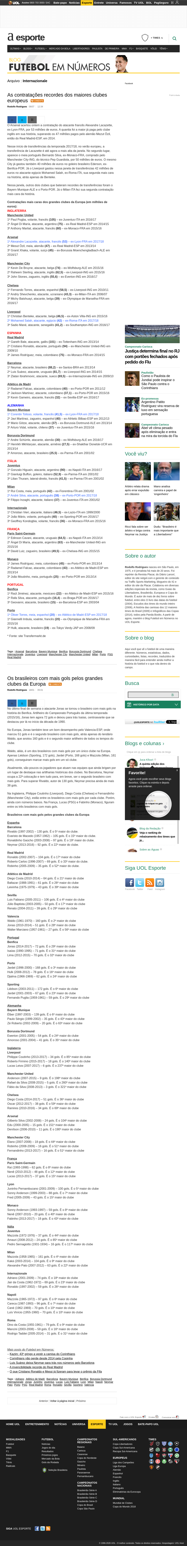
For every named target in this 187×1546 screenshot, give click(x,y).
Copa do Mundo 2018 (124, 1506)
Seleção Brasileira (57, 1470)
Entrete (99, 2)
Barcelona (31, 651)
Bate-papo (60, 2)
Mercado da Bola (59, 48)
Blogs (27, 48)
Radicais (10, 1466)
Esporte (87, 2)
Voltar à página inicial (62, 1400)
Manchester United (80, 654)
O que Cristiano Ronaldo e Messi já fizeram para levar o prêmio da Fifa (56, 1371)
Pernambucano (85, 1476)
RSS (48, 1528)
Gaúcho (81, 1461)
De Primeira (112, 48)
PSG (110, 654)
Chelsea (97, 651)
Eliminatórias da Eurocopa (127, 1491)
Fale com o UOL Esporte (131, 1417)
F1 (131, 48)
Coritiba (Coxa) (170, 1450)
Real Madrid (14, 657)
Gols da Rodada (50, 1462)
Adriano (19, 1379)
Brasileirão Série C (87, 1497)
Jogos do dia (48, 1447)
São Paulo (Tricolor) (177, 1461)
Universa (111, 2)
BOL (149, 2)
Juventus (30, 654)
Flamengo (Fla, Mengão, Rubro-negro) (158, 1455)
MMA (124, 48)
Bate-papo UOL (148, 1424)
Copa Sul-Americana (124, 1447)
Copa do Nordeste (87, 1458)
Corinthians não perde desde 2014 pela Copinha (41, 1358)
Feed (149, 884)
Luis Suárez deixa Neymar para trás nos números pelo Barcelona (52, 1362)
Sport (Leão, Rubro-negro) (151, 1467)
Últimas (15, 48)
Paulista (97, 48)
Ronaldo (57, 1384)
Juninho (37, 1381)
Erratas (152, 1417)
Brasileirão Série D (87, 1501)
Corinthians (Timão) (164, 1450)
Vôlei (153, 48)
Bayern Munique (48, 651)
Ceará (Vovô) (151, 1450)
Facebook (129, 84)
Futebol (40, 48)
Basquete (142, 48)
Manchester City (58, 654)
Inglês (116, 1480)
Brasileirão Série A (87, 1490)
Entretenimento (37, 1424)
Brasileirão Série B (87, 1494)
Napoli (99, 1381)
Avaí (164, 1444)
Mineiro (81, 1465)
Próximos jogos (50, 1455)
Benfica (63, 651)
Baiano (81, 1447)
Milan (95, 654)
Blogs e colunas (143, 743)
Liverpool (42, 654)
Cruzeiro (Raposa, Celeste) (177, 1450)
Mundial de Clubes (123, 1503)
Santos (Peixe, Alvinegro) (170, 1461)
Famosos (126, 2)
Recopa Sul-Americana (125, 1451)
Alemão (117, 1469)
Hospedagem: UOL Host (173, 1543)
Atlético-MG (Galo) (158, 1444)
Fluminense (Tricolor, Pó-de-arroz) (164, 1455)
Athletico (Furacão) (151, 1444)
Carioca (81, 1450)
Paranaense (83, 1472)
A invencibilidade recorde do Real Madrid (36, 1367)
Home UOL (13, 1424)
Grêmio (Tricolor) (151, 1461)
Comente (38, 101)
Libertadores (81, 48)
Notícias (74, 2)
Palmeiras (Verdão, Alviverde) (164, 1461)
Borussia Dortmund (80, 651)
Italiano (117, 1484)
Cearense (82, 1454)
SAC (48, 2)
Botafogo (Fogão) (177, 1444)
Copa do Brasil (85, 1505)
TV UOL (139, 2)
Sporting (78, 1384)
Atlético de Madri (35, 1379)
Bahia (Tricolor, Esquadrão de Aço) (170, 1444)
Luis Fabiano (71, 1381)
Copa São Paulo (86, 1508)
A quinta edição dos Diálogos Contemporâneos (156, 765)
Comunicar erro (169, 1417)
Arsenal (19, 651)
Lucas (59, 1381)
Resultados (48, 1451)
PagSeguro (161, 2)
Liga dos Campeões (123, 1462)
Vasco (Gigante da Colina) (158, 1467)
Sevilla (67, 1384)
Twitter (139, 884)
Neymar (108, 1381)
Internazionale (15, 654)
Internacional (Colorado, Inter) (158, 1461)
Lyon (83, 1381)
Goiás (177, 1455)
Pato (10, 1384)
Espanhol (118, 1473)
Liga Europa (119, 1466)
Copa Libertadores (122, 1444)
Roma (47, 1384)
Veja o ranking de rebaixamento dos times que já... (157, 836)
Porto (103, 654)
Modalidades (15, 1439)
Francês (117, 1477)
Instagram (160, 884)
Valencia (89, 1384)
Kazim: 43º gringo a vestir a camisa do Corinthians (42, 1354)
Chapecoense (158, 1450)
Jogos (128, 1424)
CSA (151, 1455)
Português (118, 1488)
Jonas (28, 1381)
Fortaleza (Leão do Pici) (170, 1455)
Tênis (163, 48)
